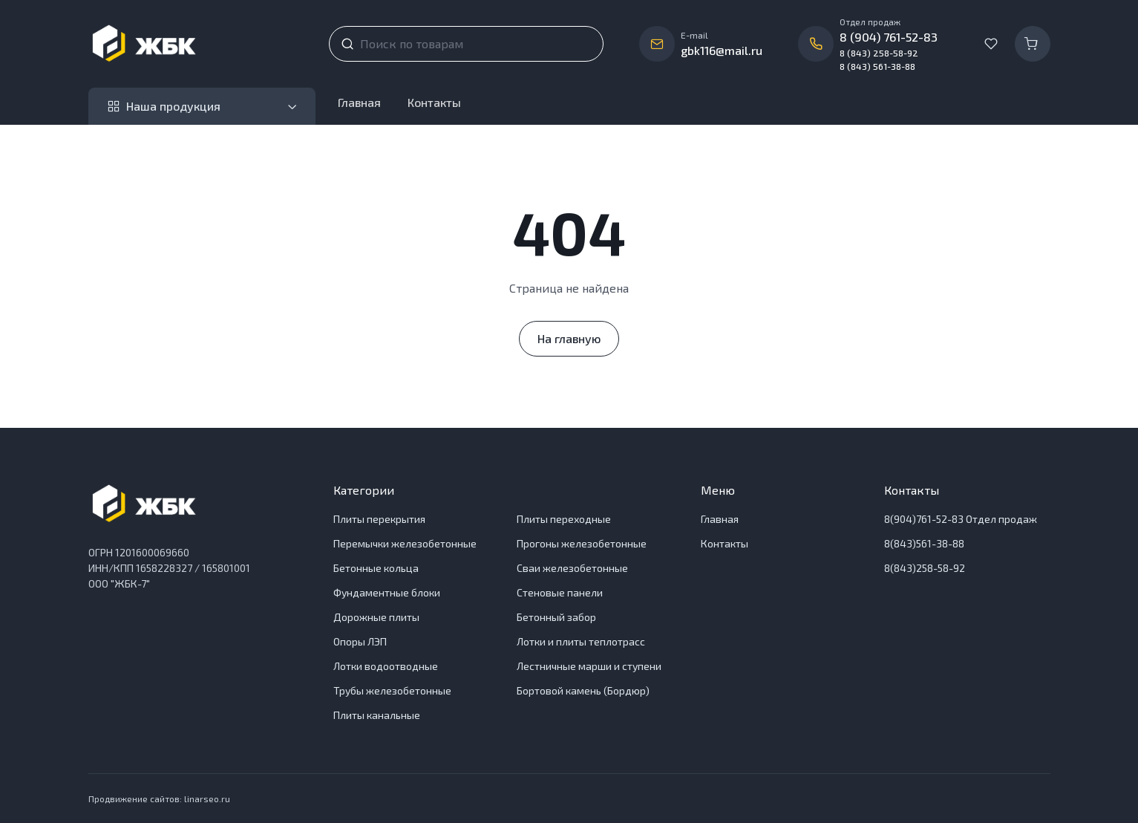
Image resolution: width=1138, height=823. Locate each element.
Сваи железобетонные (572, 568)
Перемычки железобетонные (405, 543)
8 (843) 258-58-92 (879, 53)
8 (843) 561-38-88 (877, 66)
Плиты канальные (376, 715)
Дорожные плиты (376, 617)
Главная (359, 102)
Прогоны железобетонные (582, 543)
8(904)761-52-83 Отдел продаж (960, 519)
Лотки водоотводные (385, 666)
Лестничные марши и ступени (589, 666)
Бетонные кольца (376, 568)
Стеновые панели (560, 592)
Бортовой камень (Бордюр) (583, 690)
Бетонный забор (556, 617)
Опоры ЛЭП (360, 641)
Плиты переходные (564, 519)
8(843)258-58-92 (924, 568)
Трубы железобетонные (392, 690)
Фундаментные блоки (386, 592)
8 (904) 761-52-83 (889, 37)
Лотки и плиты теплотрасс (581, 641)
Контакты (434, 102)
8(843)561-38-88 (924, 543)
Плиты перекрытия (379, 519)
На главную (569, 338)
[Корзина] (1032, 44)
